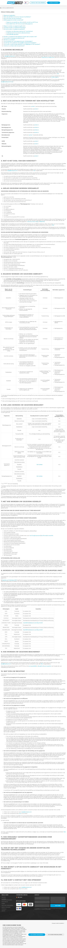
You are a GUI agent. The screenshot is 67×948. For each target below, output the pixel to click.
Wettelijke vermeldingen (7, 905)
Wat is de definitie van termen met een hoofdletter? (17, 17)
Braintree (42, 221)
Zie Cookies (39, 464)
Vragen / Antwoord (6, 907)
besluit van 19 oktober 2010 (9, 580)
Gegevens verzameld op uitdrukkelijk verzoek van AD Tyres (22, 22)
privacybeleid (32, 666)
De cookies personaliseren (55, 934)
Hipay (36, 221)
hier (58, 73)
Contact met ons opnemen (38, 2)
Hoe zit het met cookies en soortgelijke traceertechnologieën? (20, 42)
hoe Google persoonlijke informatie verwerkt (41, 535)
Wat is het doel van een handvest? (13, 18)
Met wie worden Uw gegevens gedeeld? (14, 29)
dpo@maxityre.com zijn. (7, 81)
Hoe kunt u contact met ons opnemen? (14, 45)
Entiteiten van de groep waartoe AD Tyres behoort (19, 31)
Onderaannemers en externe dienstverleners (18, 33)
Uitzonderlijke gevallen (12, 34)
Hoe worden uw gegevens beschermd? (14, 38)
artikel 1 (33, 106)
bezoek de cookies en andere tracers (13, 944)
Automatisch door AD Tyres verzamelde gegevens (19, 23)
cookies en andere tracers (17, 940)
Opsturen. (58, 905)
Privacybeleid (5, 901)
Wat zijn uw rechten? (9, 39)
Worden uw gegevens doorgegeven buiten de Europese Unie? (20, 36)
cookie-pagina (54, 77)
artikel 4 (36, 125)
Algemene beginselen (9, 15)
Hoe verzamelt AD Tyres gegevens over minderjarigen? (18, 41)
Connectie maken (53, 2)
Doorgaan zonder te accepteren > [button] (58, 923)
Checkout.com (31, 221)
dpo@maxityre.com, (10, 56)
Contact (3, 910)
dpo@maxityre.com (12, 170)
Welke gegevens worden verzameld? (13, 20)
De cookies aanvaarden (37, 934)
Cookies (3, 903)
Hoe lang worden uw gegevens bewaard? (15, 27)
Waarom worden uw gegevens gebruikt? (14, 26)
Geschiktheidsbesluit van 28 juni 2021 (33, 622)
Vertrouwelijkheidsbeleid (8, 7)
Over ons (4, 897)
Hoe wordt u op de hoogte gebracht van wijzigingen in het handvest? (22, 44)
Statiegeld (4, 909)
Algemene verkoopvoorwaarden (7, 899)
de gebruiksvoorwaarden (44, 666)
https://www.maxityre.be (47, 57)
